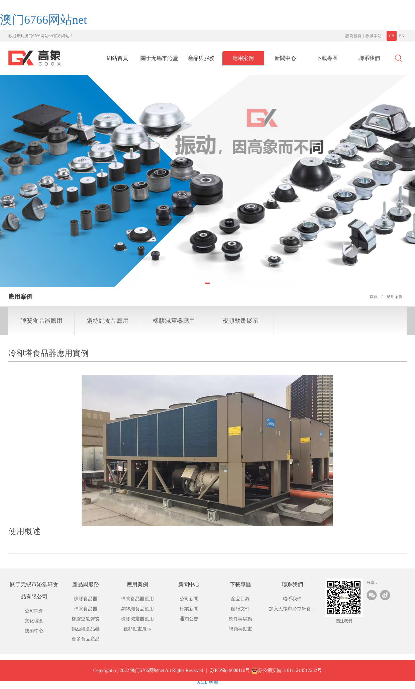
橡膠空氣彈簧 (86, 618)
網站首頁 (117, 58)
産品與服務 (201, 58)
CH (392, 35)
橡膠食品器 (85, 598)
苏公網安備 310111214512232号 (286, 676)
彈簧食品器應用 (41, 320)
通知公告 (189, 618)
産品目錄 (240, 598)
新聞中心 (285, 58)
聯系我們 (369, 58)
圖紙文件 (240, 608)
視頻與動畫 (240, 628)
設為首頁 (353, 35)
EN (401, 35)
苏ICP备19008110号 (230, 676)
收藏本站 (374, 35)
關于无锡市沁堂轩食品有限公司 (159, 60)
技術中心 (34, 630)
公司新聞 (189, 598)
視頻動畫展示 (240, 320)
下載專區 (327, 58)
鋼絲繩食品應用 (108, 320)
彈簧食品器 (85, 608)
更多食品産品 (86, 638)
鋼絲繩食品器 (86, 628)
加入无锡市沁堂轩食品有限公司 (292, 610)
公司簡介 (34, 610)
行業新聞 (189, 608)
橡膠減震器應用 (174, 320)
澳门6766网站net (43, 19)
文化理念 (34, 620)
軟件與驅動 (240, 618)
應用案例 (243, 58)
